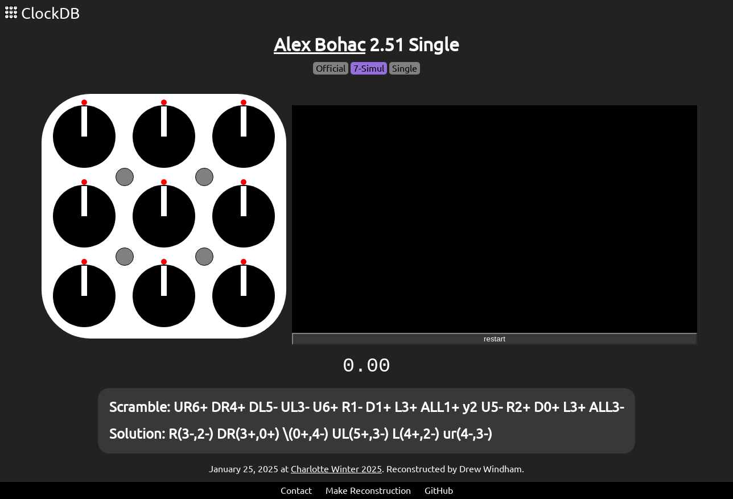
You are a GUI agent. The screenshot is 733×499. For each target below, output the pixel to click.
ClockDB (42, 13)
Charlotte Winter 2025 (336, 469)
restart (494, 339)
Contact (296, 490)
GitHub (439, 490)
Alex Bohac (319, 44)
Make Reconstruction (368, 490)
